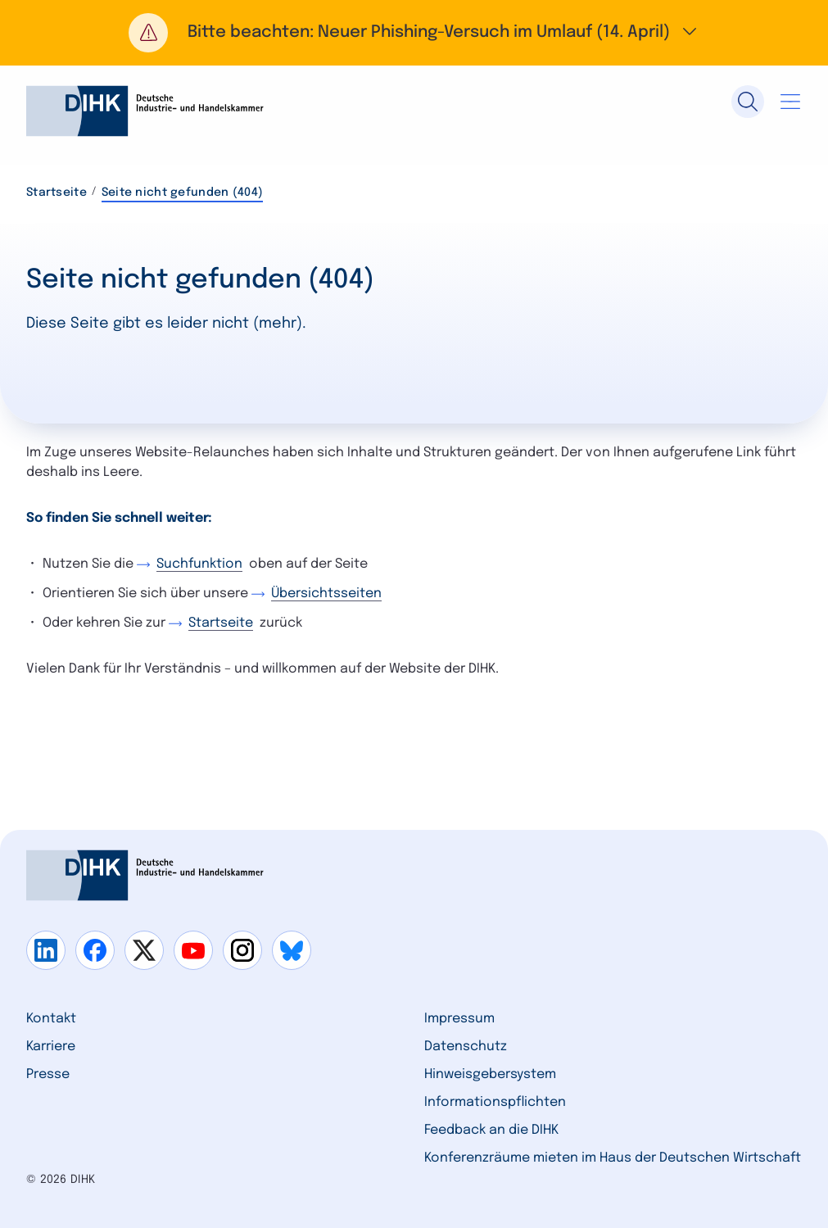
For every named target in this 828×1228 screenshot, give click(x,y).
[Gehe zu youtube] (193, 950)
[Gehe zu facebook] (95, 950)
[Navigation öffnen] (790, 101)
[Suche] (747, 101)
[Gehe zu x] (144, 950)
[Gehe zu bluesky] (291, 950)
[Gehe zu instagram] (242, 950)
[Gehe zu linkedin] (46, 950)
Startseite (56, 192)
